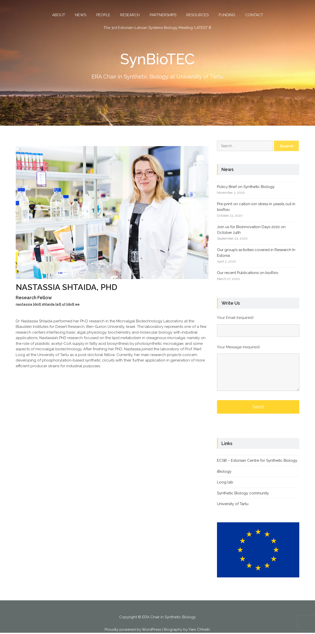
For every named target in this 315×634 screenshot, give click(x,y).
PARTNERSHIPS (163, 15)
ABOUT (58, 15)
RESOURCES (197, 15)
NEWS (80, 15)
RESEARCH (130, 15)
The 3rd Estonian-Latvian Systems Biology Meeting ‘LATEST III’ (157, 27)
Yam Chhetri (199, 629)
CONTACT (254, 15)
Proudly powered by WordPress (133, 629)
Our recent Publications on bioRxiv (247, 273)
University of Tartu (232, 504)
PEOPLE (103, 15)
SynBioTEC (157, 59)
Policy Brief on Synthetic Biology (246, 186)
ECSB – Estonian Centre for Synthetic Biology (257, 460)
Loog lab (225, 482)
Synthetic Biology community (243, 493)
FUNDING (227, 15)
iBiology (224, 471)
